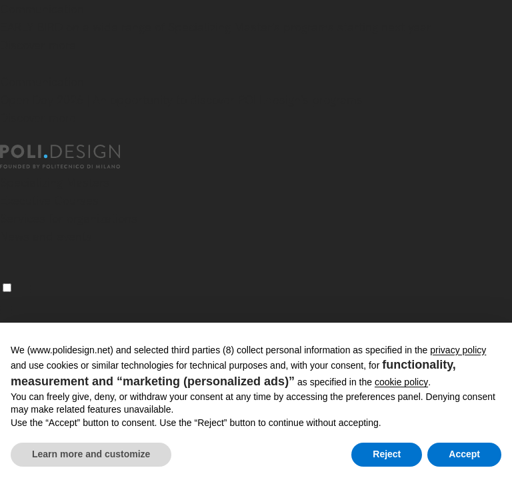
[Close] (8, 65)
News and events (46, 236)
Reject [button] (387, 454)
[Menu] (7, 287)
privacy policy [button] (458, 350)
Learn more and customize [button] (91, 454)
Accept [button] (464, 454)
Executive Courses (49, 200)
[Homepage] (72, 157)
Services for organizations (68, 218)
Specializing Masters (54, 182)
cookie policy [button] (401, 382)
